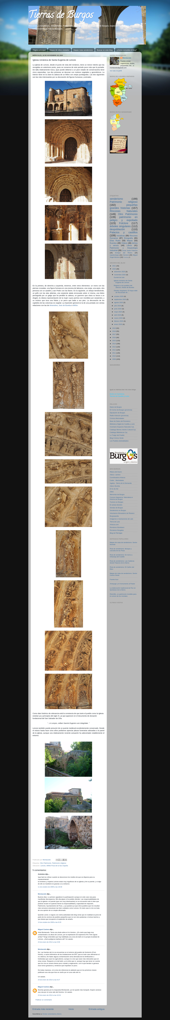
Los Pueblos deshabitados (119, 441)
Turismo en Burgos (116, 502)
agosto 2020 (118, 302)
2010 (114, 356)
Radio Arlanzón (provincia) (119, 415)
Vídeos (124, 243)
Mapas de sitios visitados (59, 50)
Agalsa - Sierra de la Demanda (121, 483)
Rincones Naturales (124, 211)
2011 (114, 353)
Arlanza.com (114, 524)
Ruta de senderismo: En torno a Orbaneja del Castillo (121, 556)
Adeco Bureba (115, 486)
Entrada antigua (96, 1009)
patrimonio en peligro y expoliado (124, 219)
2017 (114, 334)
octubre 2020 (119, 296)
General (126, 255)
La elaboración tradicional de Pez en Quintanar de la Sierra (123, 589)
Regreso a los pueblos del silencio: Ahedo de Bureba (124, 286)
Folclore (123, 223)
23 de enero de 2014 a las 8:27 (49, 980)
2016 (114, 337)
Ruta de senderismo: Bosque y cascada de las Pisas (121, 549)
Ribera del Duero (116, 472)
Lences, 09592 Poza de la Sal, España (54, 866)
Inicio (71, 1009)
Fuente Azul (114, 579)
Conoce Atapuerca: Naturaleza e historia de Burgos (121, 498)
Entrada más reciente (43, 1009)
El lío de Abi (114, 489)
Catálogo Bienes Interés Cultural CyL (123, 430)
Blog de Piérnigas (116, 533)
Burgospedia (114, 516)
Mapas (130, 241)
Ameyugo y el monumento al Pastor (122, 584)
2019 (114, 328)
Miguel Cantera (43, 929)
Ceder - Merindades (117, 480)
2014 (114, 344)
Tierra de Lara (115, 522)
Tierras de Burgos (60, 15)
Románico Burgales (117, 530)
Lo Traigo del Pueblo (117, 435)
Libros (129, 245)
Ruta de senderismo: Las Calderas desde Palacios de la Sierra (122, 562)
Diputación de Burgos (117, 413)
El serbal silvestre (116, 505)
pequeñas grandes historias (124, 206)
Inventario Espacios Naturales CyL (122, 427)
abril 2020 (118, 315)
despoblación (117, 229)
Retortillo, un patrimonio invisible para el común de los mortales (123, 595)
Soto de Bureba (65, 305)
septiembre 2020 (120, 299)
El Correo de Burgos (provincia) (121, 410)
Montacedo (42, 894)
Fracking (125, 257)
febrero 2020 (119, 321)
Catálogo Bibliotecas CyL (119, 432)
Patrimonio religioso (59, 863)
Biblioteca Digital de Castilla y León (122, 424)
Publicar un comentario (44, 1000)
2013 (114, 347)
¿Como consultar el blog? (127, 50)
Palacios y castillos (124, 232)
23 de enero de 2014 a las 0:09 (49, 942)
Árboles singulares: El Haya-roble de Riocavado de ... (125, 291)
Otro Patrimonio (45, 863)
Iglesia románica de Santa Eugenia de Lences (123, 281)
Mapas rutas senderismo (83, 50)
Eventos (113, 243)
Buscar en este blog (105, 50)
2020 (114, 269)
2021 (114, 266)
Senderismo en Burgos (118, 510)
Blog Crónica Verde (116, 438)
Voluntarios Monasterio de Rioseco (122, 513)
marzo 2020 (118, 318)
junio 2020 (118, 309)
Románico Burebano (117, 527)
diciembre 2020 (119, 272)
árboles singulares (120, 226)
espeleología (114, 255)
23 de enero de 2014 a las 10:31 (49, 995)
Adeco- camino (115, 475)
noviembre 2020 (120, 275)
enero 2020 (118, 324)
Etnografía (128, 238)
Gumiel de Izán (119, 277)
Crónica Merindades (117, 418)
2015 (114, 340)
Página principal (39, 50)
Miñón (75, 305)
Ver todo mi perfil (116, 71)
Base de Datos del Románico (120, 421)
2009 (114, 359)
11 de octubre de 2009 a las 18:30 (50, 887)
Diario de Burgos (116, 407)
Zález (112, 492)
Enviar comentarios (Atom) (52, 1014)
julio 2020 (117, 306)
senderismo (116, 198)
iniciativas (121, 236)
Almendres (53, 305)
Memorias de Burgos (117, 494)
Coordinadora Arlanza (117, 477)
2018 (114, 331)
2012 (114, 350)
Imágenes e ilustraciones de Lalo (121, 519)
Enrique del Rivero (123, 253)
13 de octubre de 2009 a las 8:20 (49, 922)
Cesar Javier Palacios (130, 250)
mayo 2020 (118, 312)
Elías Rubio (115, 241)
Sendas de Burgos (116, 508)
